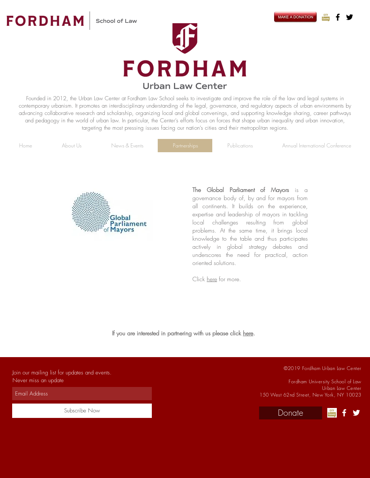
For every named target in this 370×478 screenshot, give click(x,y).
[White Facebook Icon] (344, 413)
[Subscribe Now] (82, 411)
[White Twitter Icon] (356, 413)
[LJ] (326, 17)
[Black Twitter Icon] (349, 17)
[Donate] (290, 413)
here (212, 279)
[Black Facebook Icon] (337, 17)
